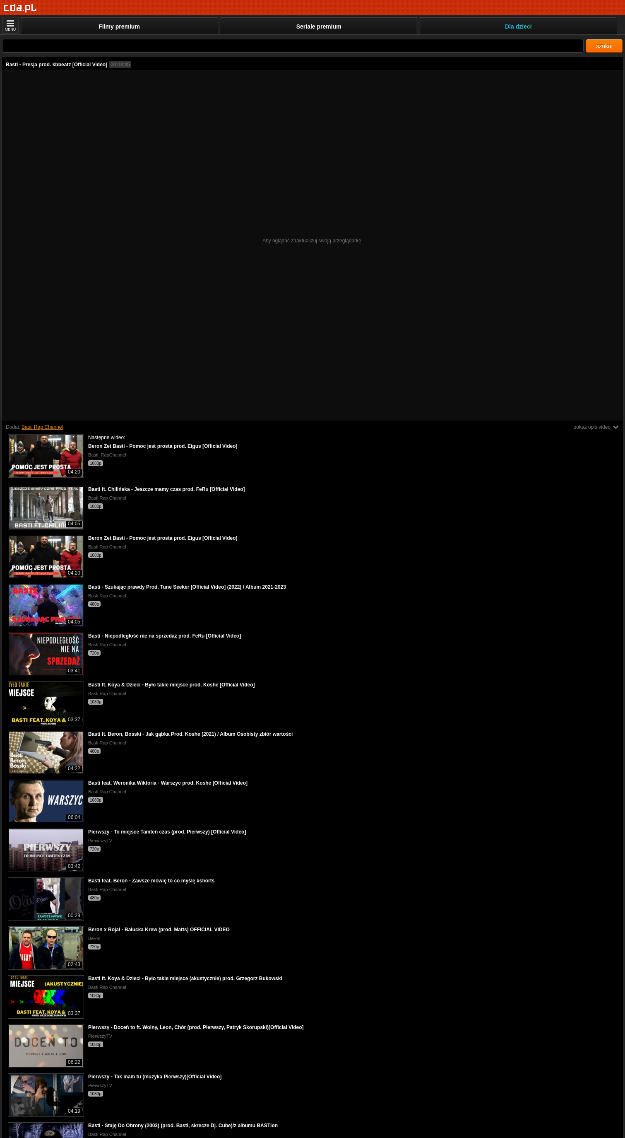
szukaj (604, 46)
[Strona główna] (20, 8)
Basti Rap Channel (42, 427)
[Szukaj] (293, 46)
